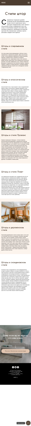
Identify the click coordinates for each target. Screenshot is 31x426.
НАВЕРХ (15, 377)
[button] (15, 351)
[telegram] (18, 367)
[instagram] (15, 367)
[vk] (13, 367)
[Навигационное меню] (29, 2)
